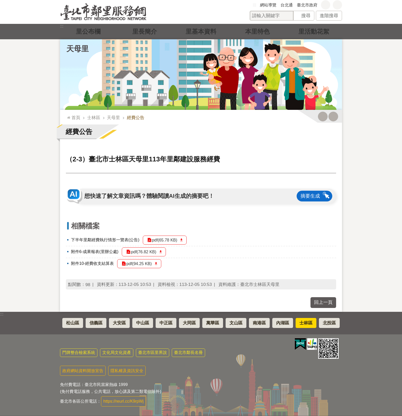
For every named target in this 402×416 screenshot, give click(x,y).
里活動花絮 (313, 31)
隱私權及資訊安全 (126, 371)
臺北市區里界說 (152, 352)
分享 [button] (337, 4)
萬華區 (212, 323)
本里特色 (257, 31)
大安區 (119, 323)
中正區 (166, 323)
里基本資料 (201, 31)
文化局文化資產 (116, 352)
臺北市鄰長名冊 (188, 352)
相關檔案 (85, 226)
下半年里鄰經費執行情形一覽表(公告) (105, 240)
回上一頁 (323, 302)
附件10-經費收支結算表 (92, 263)
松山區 (72, 323)
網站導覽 (268, 5)
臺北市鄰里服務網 (103, 12)
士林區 (93, 117)
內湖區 (282, 323)
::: (254, 5)
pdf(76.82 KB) (143, 252)
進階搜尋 (329, 15)
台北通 (286, 5)
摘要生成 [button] (310, 196)
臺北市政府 (307, 5)
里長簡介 (144, 31)
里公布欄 (88, 31)
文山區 (236, 323)
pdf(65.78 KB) (164, 240)
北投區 (329, 323)
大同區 (189, 323)
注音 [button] (333, 116)
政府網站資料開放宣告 (82, 371)
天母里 (77, 49)
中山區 (142, 323)
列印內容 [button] (323, 116)
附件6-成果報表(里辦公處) (94, 251)
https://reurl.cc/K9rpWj (123, 401)
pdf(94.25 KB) (139, 264)
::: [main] (67, 115)
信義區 (96, 323)
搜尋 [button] (305, 15)
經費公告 (135, 117)
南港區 (259, 323)
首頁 (76, 117)
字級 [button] (325, 4)
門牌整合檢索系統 (78, 352)
